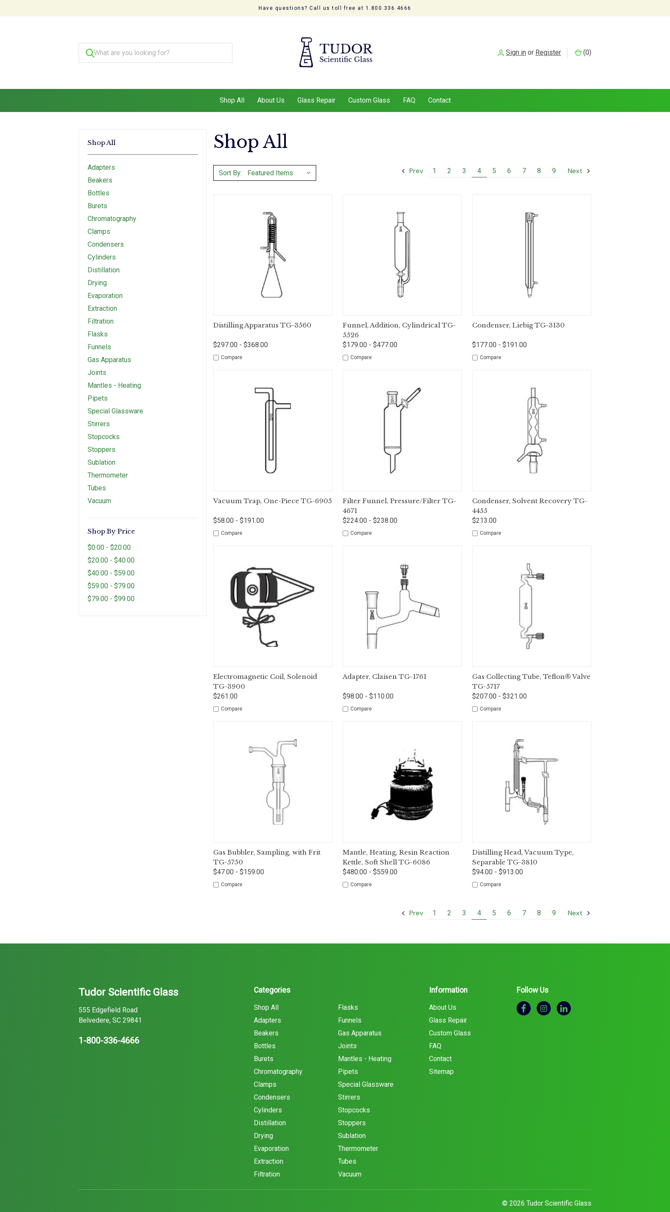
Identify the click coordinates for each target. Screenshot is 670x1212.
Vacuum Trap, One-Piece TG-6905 (272, 484)
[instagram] (543, 990)
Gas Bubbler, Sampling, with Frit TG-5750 (266, 840)
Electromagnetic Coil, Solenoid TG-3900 (265, 664)
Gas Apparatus (109, 343)
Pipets (98, 381)
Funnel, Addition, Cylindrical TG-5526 (399, 313)
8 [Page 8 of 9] (539, 154)
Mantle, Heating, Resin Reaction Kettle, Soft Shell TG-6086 (396, 840)
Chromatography (112, 202)
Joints (97, 355)
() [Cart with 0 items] (583, 44)
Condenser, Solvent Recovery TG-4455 (530, 489)
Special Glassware (115, 394)
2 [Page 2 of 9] (449, 154)
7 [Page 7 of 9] (524, 154)
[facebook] (523, 990)
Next (579, 153)
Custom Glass (369, 83)
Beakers (100, 163)
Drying (97, 266)
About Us (271, 83)
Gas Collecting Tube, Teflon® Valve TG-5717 (531, 664)
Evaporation (105, 278)
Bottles (98, 176)
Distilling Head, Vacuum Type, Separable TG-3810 (523, 840)
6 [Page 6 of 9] (509, 154)
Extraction (102, 291)
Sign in (516, 44)
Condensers (106, 227)
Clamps (99, 214)
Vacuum (99, 484)
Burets (97, 189)
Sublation (101, 445)
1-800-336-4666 (109, 1023)
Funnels (99, 330)
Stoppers (101, 432)
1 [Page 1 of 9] (434, 154)
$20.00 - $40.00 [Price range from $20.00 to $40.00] (111, 543)
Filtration (101, 304)
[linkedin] (563, 990)
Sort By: (230, 156)
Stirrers (99, 407)
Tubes (97, 471)
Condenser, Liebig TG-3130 (518, 308)
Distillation (104, 253)
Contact (439, 83)
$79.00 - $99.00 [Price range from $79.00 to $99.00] (111, 582)
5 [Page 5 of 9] (494, 154)
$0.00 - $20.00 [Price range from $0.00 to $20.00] (109, 530)
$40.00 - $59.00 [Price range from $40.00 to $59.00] (111, 556)
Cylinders (102, 240)
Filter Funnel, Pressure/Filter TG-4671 (399, 489)
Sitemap (441, 1054)
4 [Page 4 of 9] (479, 154)
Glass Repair (316, 83)
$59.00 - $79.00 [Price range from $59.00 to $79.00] (111, 569)
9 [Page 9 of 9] (554, 154)
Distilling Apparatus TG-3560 (262, 308)
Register (548, 44)
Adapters (101, 150)
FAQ (409, 83)
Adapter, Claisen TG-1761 (384, 659)
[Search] (88, 44)
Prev (412, 153)
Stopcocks (104, 420)
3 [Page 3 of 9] (464, 154)
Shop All (232, 83)
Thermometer (108, 458)
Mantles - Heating (114, 368)
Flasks (98, 317)
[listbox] (281, 155)
